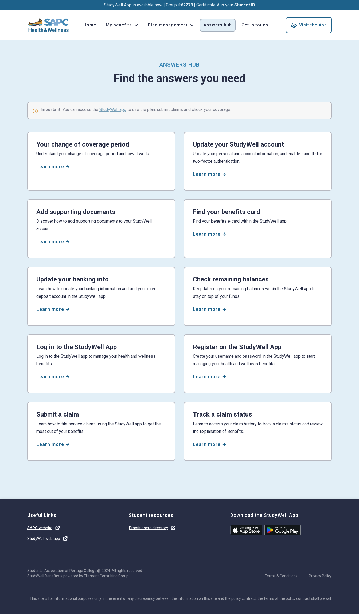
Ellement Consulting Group (106, 576)
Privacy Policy (320, 576)
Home (89, 25)
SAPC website (39, 527)
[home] (48, 25)
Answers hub (218, 25)
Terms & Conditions (281, 576)
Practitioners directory (148, 527)
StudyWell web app (43, 538)
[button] (122, 25)
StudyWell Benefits (43, 576)
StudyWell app (112, 109)
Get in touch (254, 25)
